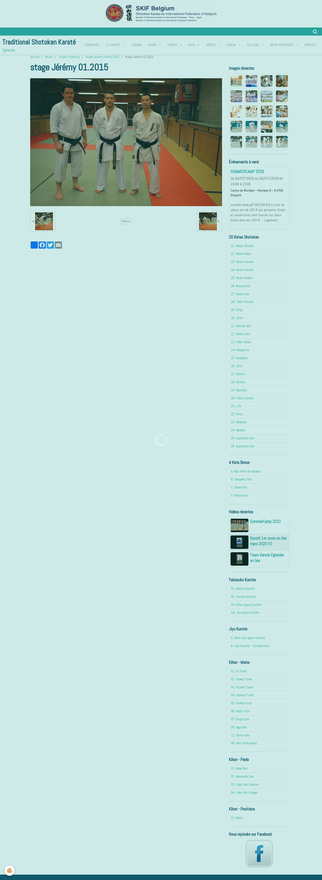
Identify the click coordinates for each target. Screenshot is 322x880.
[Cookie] (9, 871)
